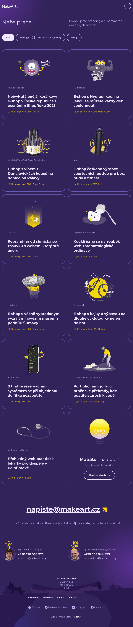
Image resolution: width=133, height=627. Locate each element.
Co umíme (33, 598)
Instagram (79, 607)
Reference (48, 598)
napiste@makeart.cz (67, 509)
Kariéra (60, 598)
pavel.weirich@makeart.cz (99, 558)
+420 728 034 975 (30, 555)
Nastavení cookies (56, 607)
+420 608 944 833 (96, 555)
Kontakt (73, 598)
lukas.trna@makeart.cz (32, 558)
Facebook (98, 607)
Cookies (34, 607)
